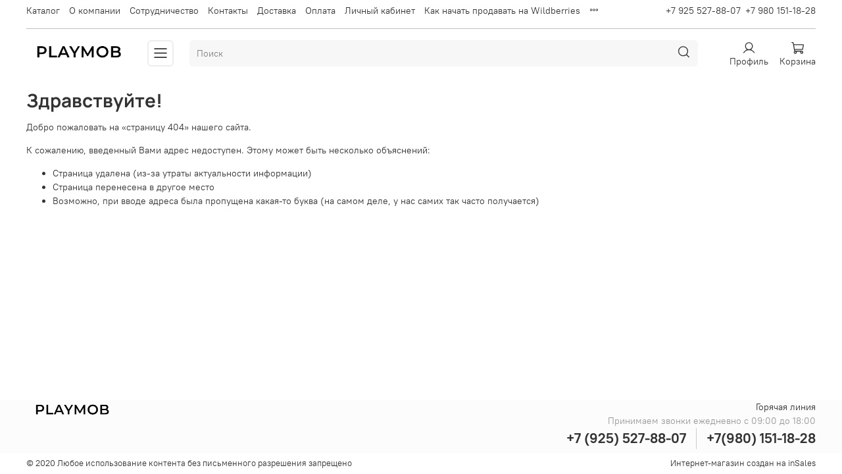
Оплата (320, 10)
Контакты (228, 10)
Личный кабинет (380, 10)
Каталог (43, 10)
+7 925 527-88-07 (703, 10)
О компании (94, 10)
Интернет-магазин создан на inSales (743, 463)
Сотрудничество (164, 10)
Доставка (276, 10)
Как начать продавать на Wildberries (502, 10)
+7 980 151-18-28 (780, 10)
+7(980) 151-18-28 (761, 438)
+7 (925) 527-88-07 (626, 438)
